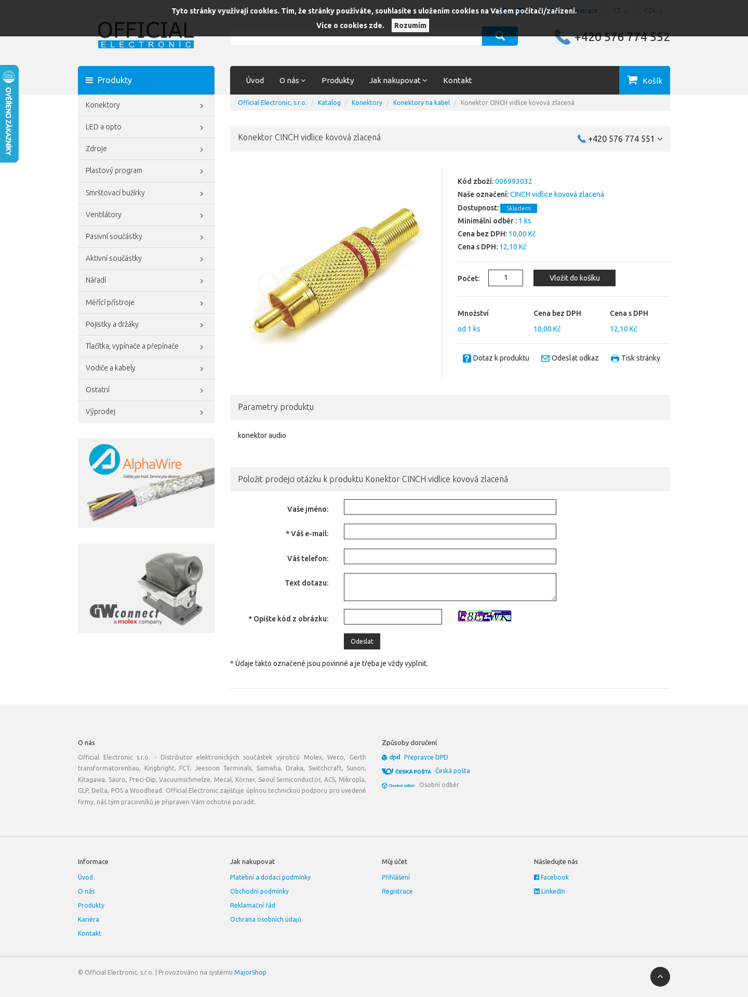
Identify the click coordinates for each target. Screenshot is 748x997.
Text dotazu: (306, 583)
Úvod (255, 80)
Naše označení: (483, 194)
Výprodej (146, 412)
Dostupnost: (478, 208)
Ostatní (146, 390)
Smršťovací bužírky (146, 194)
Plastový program (146, 171)
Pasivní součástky (146, 237)
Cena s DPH (629, 313)
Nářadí (146, 281)
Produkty (338, 80)
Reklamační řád (252, 905)
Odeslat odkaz (575, 358)
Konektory (146, 106)
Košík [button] (652, 80)
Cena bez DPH (557, 313)
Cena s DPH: (478, 247)
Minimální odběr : (487, 221)
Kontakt (457, 80)
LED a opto (146, 128)
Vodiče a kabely (146, 369)
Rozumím (410, 25)
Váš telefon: (307, 558)
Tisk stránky (640, 358)
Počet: (463, 278)
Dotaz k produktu (501, 358)
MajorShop (250, 972)
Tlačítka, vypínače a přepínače (146, 347)
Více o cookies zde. (350, 25)
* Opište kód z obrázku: (288, 619)
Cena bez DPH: (482, 234)
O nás (86, 891)
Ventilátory (146, 215)
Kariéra (88, 919)
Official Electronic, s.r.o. (272, 102)
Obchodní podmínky (259, 891)
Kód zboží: (475, 181)
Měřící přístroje (146, 303)
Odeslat (362, 641)
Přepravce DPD (426, 757)
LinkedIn (549, 891)
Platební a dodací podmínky (270, 877)
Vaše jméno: (307, 509)
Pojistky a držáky (146, 325)
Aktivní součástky (146, 259)
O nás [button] (292, 80)
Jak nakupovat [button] (398, 80)
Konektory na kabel (421, 102)
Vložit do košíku (575, 278)
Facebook (551, 877)
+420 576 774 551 (625, 138)
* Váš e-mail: (307, 533)
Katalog (329, 102)
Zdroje (146, 149)
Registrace (397, 891)
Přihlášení (396, 877)
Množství (473, 313)
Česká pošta (452, 770)
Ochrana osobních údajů (265, 919)
